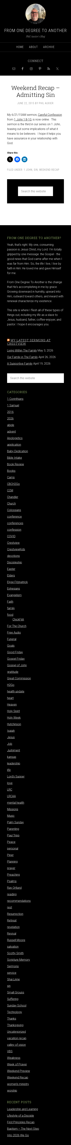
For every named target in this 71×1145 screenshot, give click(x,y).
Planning (12, 861)
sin (36, 169)
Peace (11, 842)
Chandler (12, 497)
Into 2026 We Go (18, 1135)
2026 (10, 418)
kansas (11, 757)
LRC (9, 789)
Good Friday (15, 652)
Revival (11, 933)
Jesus (11, 737)
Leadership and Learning (22, 1109)
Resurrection (15, 914)
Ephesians (13, 588)
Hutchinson (14, 724)
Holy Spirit (13, 711)
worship (12, 1090)
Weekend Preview (18, 1071)
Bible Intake (14, 457)
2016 (10, 412)
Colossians (14, 510)
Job (9, 744)
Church (11, 503)
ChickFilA (18, 619)
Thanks (11, 1018)
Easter (11, 569)
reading (12, 894)
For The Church (16, 626)
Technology (14, 1012)
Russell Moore (16, 940)
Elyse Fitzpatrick (17, 582)
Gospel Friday (16, 658)
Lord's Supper (16, 776)
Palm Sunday (15, 822)
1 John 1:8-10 (22, 119)
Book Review (15, 464)
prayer (11, 868)
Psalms (12, 881)
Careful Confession (50, 114)
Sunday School (16, 1005)
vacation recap (16, 1038)
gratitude (12, 672)
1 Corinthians (15, 399)
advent (11, 431)
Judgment (13, 750)
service (11, 973)
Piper (10, 855)
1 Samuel (13, 405)
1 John (28, 169)
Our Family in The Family (22, 357)
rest (9, 907)
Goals (11, 645)
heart (10, 698)
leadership (13, 763)
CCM (10, 490)
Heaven (12, 704)
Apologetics (15, 438)
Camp (11, 477)
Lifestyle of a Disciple (20, 1115)
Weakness (13, 1058)
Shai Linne (13, 979)
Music (11, 815)
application (14, 444)
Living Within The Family (22, 350)
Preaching (13, 874)
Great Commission (19, 678)
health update (15, 691)
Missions (12, 809)
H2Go (10, 685)
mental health (15, 802)
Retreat (12, 920)
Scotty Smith (15, 953)
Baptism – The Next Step (23, 1128)
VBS (10, 1051)
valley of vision (16, 1044)
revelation (13, 927)
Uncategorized (16, 1031)
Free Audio (14, 632)
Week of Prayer (17, 1064)
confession (14, 529)
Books (11, 471)
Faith (10, 601)
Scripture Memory (18, 959)
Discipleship (14, 562)
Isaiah (11, 730)
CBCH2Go (13, 484)
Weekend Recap (49, 169)
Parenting (13, 829)
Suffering (12, 999)
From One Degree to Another (35, 30)
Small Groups (15, 992)
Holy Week (14, 717)
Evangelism (14, 595)
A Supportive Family (20, 363)
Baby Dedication (17, 451)
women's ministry (18, 1084)
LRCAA (11, 796)
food (10, 614)
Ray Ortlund (14, 887)
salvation (13, 946)
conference (14, 516)
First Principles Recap (21, 1122)
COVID (11, 536)
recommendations (19, 901)
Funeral (11, 639)
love (10, 783)
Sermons (13, 966)
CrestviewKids (16, 549)
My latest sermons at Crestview (29, 341)
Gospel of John (17, 665)
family (11, 608)
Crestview (13, 543)
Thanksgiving (15, 1025)
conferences (15, 523)
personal (12, 848)
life (9, 770)
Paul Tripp (13, 835)
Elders (11, 575)
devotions (13, 556)
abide (10, 425)
